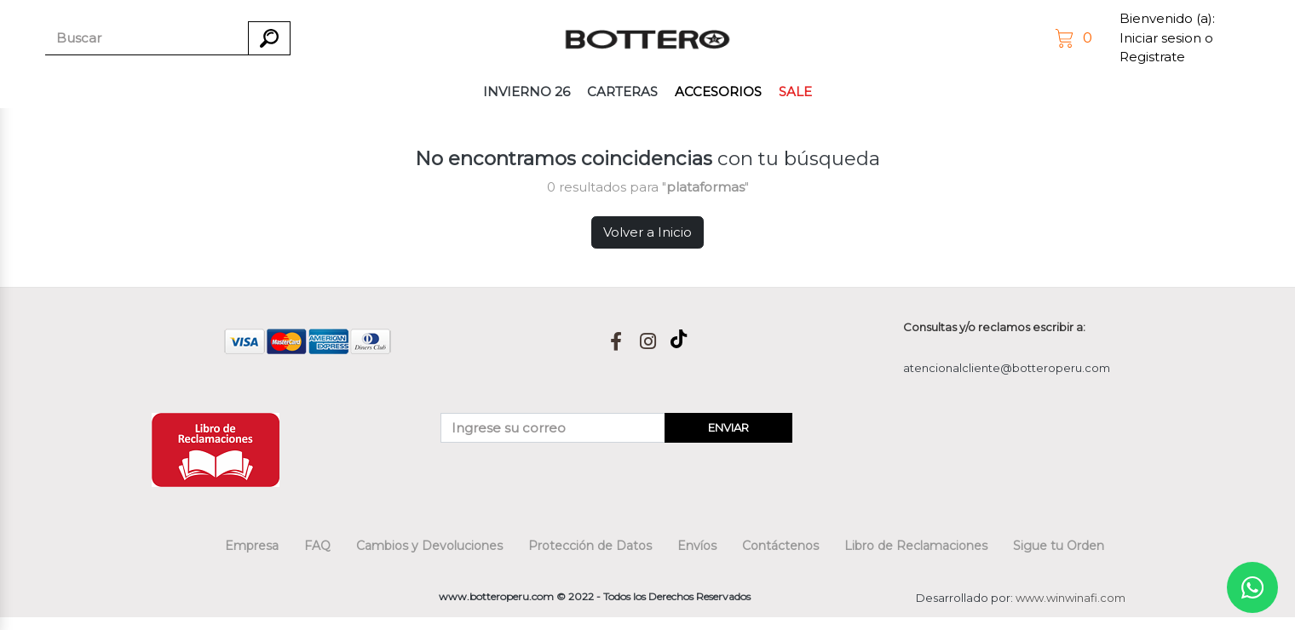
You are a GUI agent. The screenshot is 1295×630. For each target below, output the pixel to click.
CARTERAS (622, 91)
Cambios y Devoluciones (429, 545)
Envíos (697, 545)
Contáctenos (780, 545)
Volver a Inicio (647, 232)
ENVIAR (728, 427)
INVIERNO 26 (526, 91)
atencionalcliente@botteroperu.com (1006, 368)
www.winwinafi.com (1070, 597)
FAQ (317, 545)
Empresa (252, 545)
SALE (795, 91)
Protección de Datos (590, 545)
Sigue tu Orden (1058, 545)
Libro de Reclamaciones (915, 545)
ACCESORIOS (718, 91)
